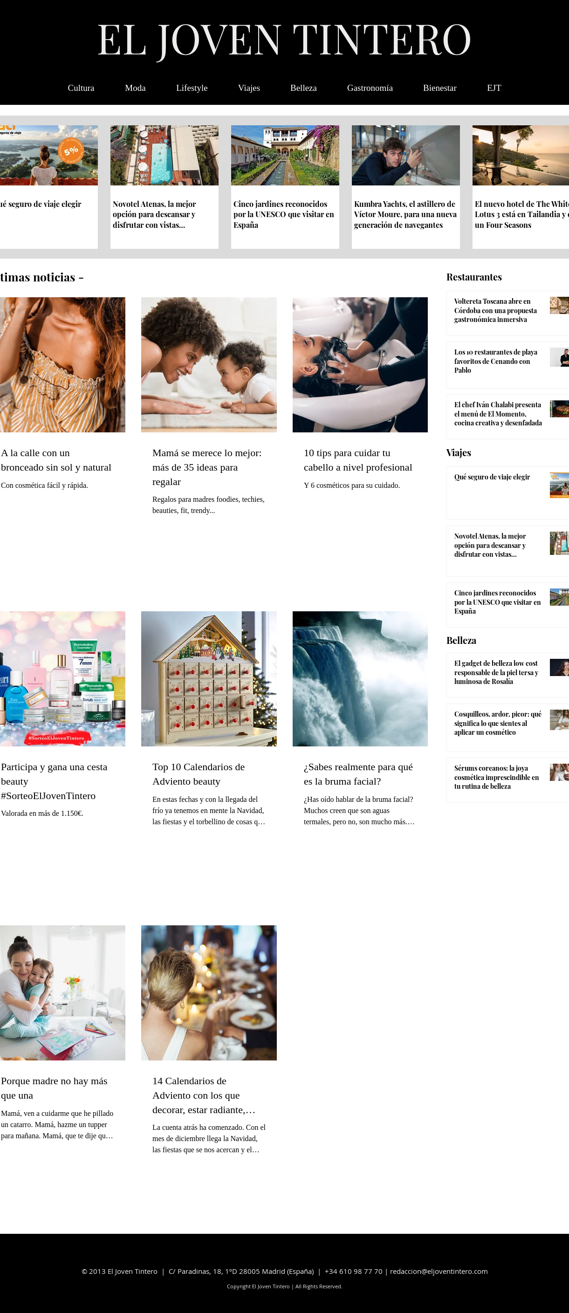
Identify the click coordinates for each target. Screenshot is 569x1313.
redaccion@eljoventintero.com (439, 1271)
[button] (494, 88)
